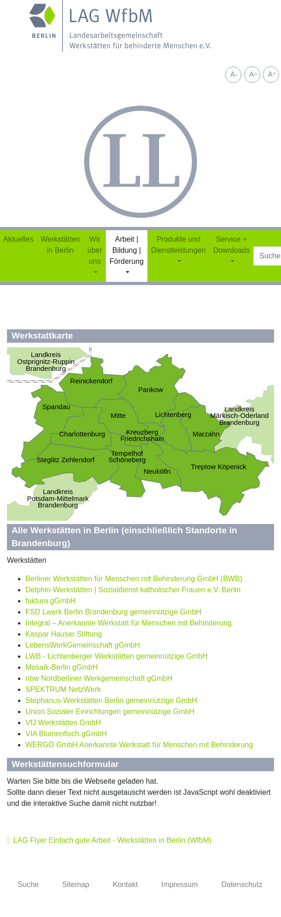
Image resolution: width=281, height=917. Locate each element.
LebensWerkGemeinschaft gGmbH (82, 645)
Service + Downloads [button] (231, 244)
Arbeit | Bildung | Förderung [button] (127, 250)
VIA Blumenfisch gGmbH (66, 734)
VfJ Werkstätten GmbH (63, 722)
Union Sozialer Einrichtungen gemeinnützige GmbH (110, 711)
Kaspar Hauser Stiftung (63, 634)
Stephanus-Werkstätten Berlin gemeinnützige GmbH (111, 700)
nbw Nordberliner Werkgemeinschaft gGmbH (98, 678)
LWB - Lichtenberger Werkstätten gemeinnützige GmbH (116, 656)
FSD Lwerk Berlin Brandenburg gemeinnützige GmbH (113, 612)
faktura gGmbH (50, 601)
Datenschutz (242, 884)
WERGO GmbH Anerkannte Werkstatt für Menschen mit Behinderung (139, 745)
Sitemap (75, 884)
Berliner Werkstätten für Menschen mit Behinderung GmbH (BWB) (133, 579)
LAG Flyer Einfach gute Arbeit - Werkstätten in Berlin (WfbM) (112, 840)
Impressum (179, 884)
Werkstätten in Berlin (60, 244)
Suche (28, 884)
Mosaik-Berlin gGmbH (61, 667)
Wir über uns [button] (94, 250)
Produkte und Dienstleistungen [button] (178, 244)
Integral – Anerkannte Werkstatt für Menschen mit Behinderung (128, 623)
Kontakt (125, 884)
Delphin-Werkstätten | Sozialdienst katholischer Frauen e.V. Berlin (133, 590)
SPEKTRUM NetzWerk (63, 689)
